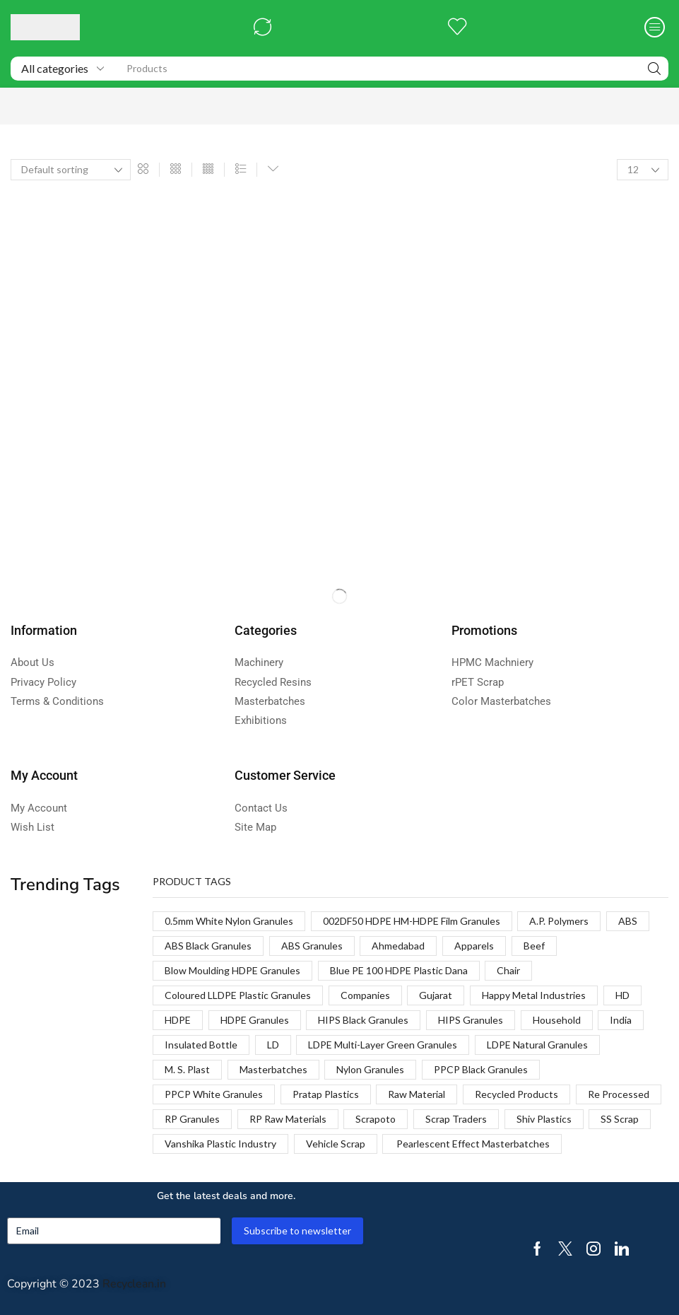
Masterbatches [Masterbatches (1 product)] (273, 1069)
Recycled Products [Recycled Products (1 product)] (516, 1094)
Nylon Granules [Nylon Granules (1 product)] (370, 1069)
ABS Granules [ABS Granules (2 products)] (312, 946)
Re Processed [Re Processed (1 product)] (618, 1094)
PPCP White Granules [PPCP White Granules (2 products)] (214, 1094)
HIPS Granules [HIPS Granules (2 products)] (470, 1020)
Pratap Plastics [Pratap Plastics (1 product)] (326, 1094)
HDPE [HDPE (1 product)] (178, 1020)
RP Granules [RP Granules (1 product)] (192, 1119)
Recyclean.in (134, 1284)
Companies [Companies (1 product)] (365, 995)
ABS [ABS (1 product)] (627, 921)
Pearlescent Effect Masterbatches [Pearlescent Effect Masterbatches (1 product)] (472, 1144)
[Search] (654, 69)
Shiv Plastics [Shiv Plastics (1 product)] (544, 1119)
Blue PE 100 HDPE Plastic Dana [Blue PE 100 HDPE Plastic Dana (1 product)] (399, 970)
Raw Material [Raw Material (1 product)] (416, 1094)
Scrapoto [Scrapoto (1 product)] (375, 1119)
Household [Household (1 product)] (557, 1020)
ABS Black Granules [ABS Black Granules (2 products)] (208, 946)
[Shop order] (71, 169)
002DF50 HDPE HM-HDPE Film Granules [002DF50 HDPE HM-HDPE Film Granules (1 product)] (411, 921)
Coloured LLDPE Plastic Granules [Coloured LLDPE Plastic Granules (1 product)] (238, 995)
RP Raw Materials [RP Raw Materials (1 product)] (287, 1119)
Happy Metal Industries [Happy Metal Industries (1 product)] (534, 995)
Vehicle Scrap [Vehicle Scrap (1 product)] (335, 1144)
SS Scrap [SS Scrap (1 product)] (620, 1119)
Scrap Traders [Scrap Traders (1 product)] (456, 1119)
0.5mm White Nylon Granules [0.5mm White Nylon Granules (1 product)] (229, 921)
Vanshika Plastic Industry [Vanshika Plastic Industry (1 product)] (220, 1144)
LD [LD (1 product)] (273, 1045)
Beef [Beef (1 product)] (534, 946)
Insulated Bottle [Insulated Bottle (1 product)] (201, 1045)
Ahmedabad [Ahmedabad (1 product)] (398, 946)
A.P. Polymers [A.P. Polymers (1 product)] (559, 921)
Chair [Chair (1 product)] (508, 970)
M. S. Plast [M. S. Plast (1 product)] (187, 1069)
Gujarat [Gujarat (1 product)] (435, 995)
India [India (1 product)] (621, 1020)
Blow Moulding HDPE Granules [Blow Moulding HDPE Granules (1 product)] (232, 970)
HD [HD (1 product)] (622, 995)
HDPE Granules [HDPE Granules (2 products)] (254, 1020)
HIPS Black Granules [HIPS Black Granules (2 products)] (363, 1020)
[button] (262, 27)
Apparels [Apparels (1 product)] (474, 946)
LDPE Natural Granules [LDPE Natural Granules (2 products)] (537, 1045)
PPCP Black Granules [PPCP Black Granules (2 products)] (481, 1069)
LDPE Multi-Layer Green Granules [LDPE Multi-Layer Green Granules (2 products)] (382, 1045)
